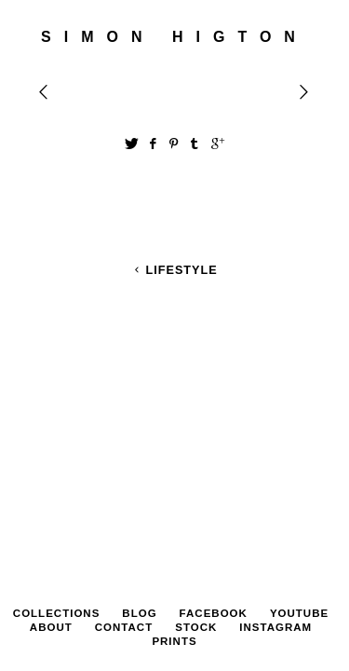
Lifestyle (174, 270)
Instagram (275, 438)
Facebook (214, 424)
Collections (57, 424)
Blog (139, 424)
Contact (124, 438)
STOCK (196, 438)
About (51, 438)
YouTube (299, 424)
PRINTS (174, 452)
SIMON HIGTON (174, 37)
